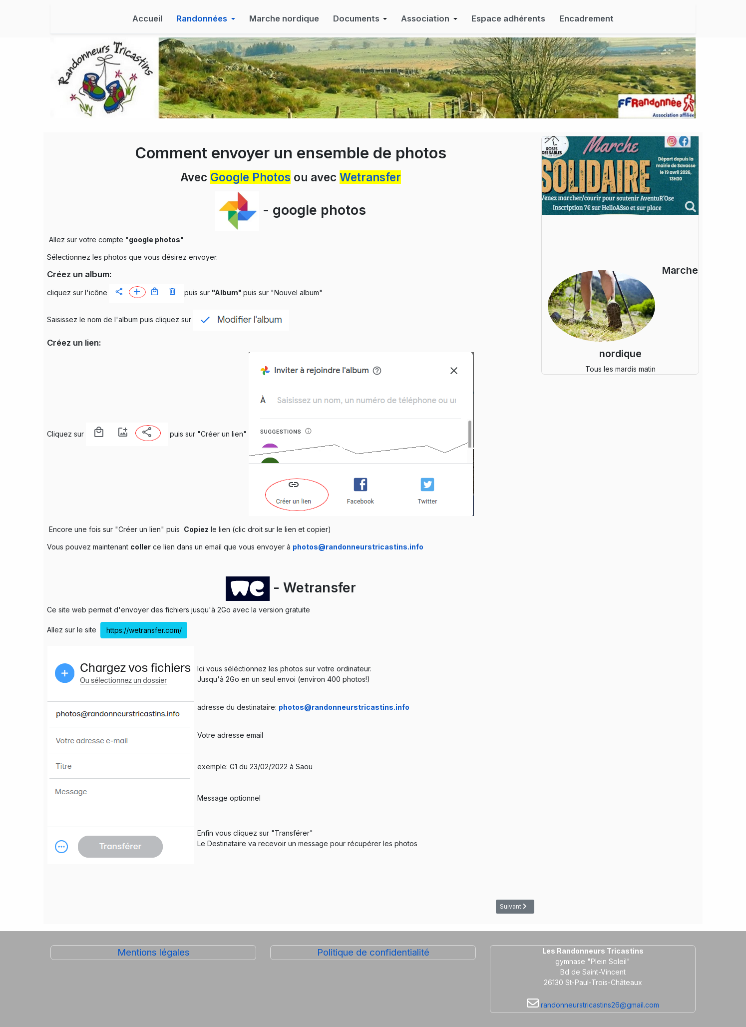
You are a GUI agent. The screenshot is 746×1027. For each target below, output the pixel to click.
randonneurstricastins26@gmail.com (599, 1005)
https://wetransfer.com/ (144, 630)
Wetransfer (370, 177)
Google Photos (250, 177)
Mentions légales (153, 952)
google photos (319, 210)
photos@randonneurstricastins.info (358, 546)
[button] (205, 18)
